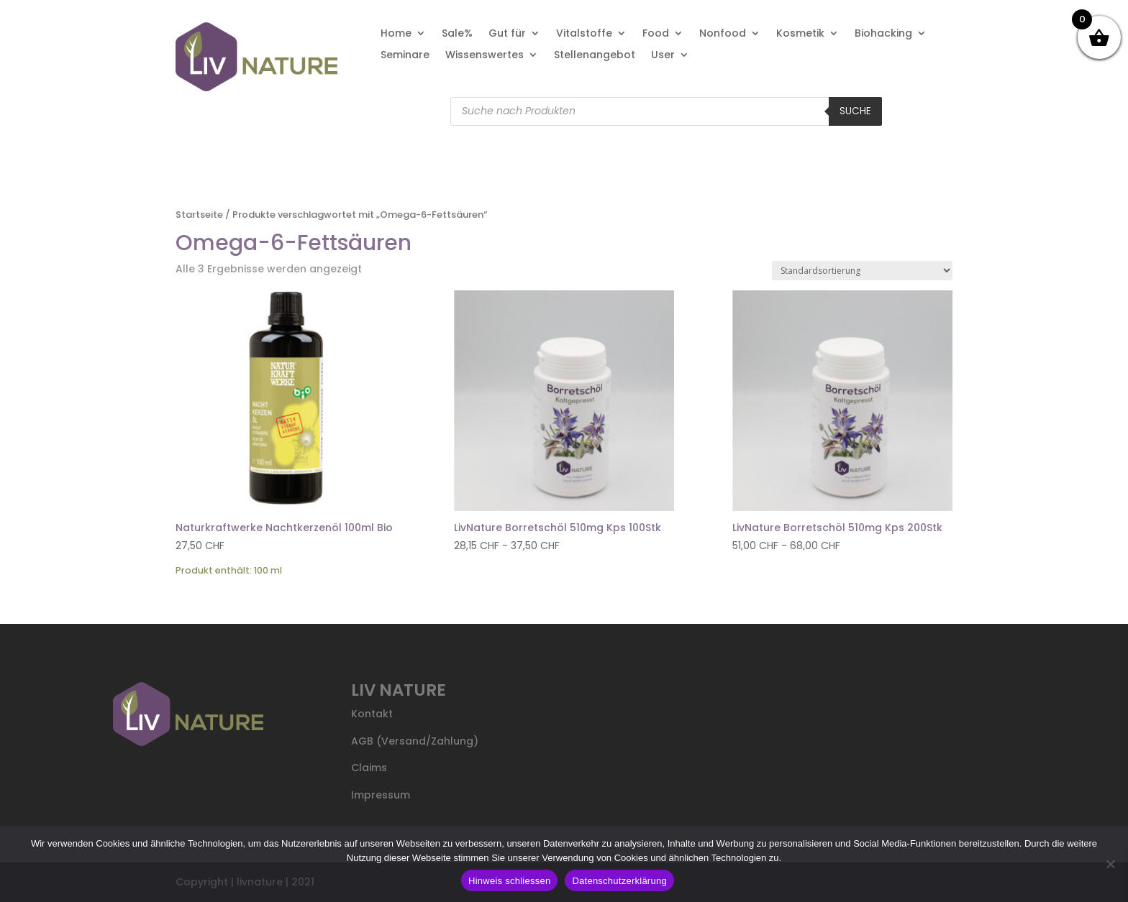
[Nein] (1110, 864)
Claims (369, 767)
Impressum (380, 795)
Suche (855, 111)
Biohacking (883, 34)
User (663, 56)
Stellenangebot (594, 56)
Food (655, 34)
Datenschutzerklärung (619, 880)
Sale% (457, 34)
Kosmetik (800, 34)
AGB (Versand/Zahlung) (414, 741)
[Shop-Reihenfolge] (862, 270)
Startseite (199, 214)
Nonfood (722, 34)
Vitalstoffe (584, 34)
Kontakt (372, 714)
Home (396, 34)
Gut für (507, 34)
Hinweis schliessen (509, 880)
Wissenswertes (484, 56)
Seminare (405, 56)
